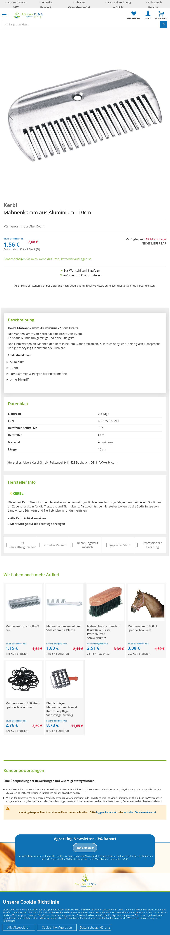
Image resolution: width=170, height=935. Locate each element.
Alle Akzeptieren (18, 927)
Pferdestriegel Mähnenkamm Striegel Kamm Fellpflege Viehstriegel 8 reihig (61, 709)
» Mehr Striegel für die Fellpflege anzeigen (36, 524)
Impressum (9, 920)
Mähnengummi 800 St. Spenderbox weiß (143, 628)
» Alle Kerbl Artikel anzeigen (27, 518)
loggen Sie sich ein (106, 812)
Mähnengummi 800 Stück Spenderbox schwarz (23, 705)
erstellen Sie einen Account (140, 812)
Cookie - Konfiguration (57, 927)
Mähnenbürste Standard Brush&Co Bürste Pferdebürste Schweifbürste (103, 632)
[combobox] (85, 24)
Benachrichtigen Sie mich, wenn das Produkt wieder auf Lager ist (47, 259)
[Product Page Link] (24, 619)
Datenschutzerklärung (95, 927)
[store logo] (28, 15)
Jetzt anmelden (85, 847)
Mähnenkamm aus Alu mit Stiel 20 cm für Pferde (64, 628)
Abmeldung (28, 856)
